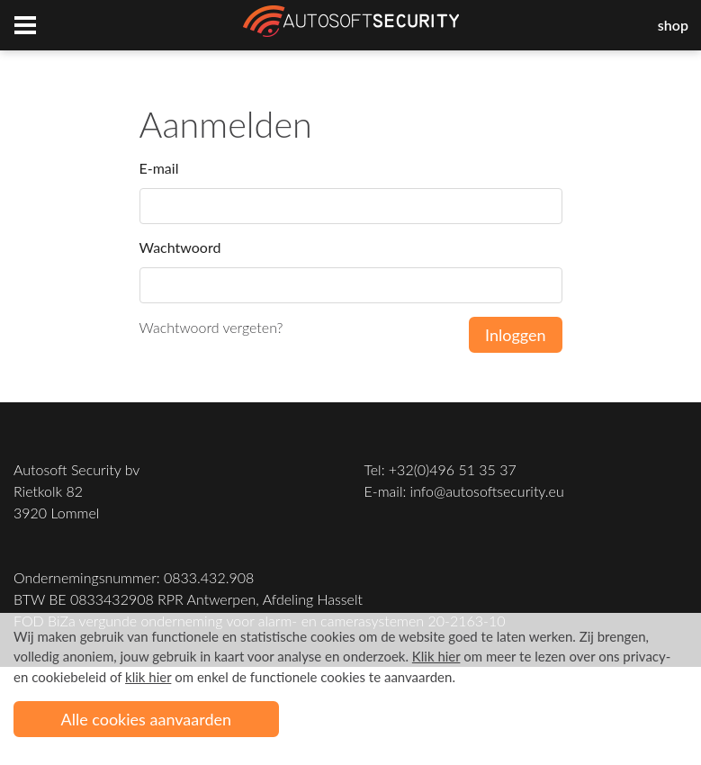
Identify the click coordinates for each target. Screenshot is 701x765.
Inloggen (515, 335)
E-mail (159, 167)
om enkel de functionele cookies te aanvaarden (288, 677)
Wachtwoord (180, 247)
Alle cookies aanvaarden (146, 719)
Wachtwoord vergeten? (211, 327)
